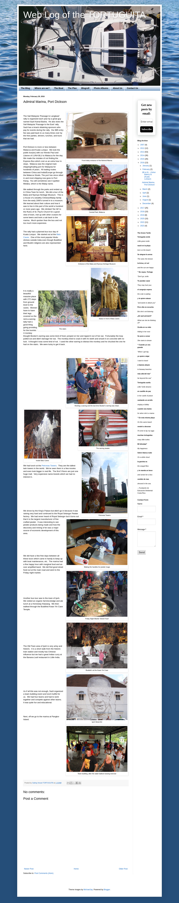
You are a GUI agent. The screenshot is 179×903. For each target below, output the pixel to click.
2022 (142, 222)
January (145, 166)
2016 (142, 163)
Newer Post (28, 869)
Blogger (107, 890)
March (145, 189)
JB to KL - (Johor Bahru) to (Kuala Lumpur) (149, 175)
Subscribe (146, 129)
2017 (142, 208)
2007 (142, 145)
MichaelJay (88, 890)
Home (76, 869)
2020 (142, 219)
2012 (142, 148)
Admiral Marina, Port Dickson (148, 183)
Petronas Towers (49, 465)
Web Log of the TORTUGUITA (84, 15)
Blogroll (85, 88)
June (144, 196)
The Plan (72, 88)
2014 (142, 155)
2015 (142, 159)
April (144, 193)
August (145, 200)
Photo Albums (101, 88)
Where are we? (42, 88)
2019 (142, 215)
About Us (117, 88)
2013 (142, 152)
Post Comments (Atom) (43, 873)
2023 (142, 226)
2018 (142, 211)
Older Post (123, 869)
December (146, 203)
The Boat (58, 88)
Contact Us (132, 88)
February (146, 169)
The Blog (25, 88)
